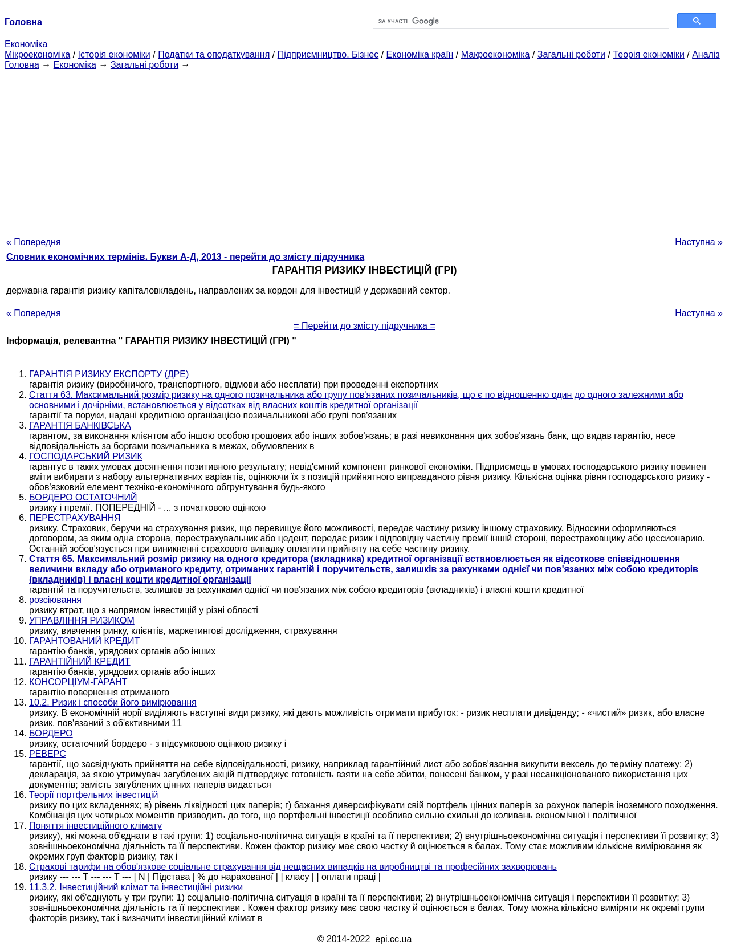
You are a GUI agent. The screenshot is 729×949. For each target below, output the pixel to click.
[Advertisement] (365, 150)
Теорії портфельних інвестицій (93, 795)
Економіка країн (420, 54)
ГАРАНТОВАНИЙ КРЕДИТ (84, 641)
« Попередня (33, 242)
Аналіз (706, 54)
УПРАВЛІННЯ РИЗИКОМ (82, 620)
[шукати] (520, 21)
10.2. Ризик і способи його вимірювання (113, 702)
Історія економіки (114, 54)
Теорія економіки (648, 54)
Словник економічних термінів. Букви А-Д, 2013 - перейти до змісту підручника (185, 257)
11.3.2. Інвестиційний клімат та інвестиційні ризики (136, 887)
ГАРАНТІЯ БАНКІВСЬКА (80, 425)
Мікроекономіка (37, 54)
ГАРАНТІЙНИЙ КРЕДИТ (80, 661)
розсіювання (55, 600)
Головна (22, 65)
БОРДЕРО (51, 733)
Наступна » (699, 242)
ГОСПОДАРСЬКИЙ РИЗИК (85, 456)
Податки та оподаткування (214, 54)
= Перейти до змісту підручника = (364, 326)
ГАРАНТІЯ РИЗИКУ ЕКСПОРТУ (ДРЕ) (109, 374)
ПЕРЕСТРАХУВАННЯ (75, 518)
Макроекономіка (495, 54)
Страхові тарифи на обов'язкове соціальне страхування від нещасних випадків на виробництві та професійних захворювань (293, 866)
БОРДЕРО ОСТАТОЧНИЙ (83, 497)
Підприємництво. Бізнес (328, 54)
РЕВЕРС (47, 754)
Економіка (26, 44)
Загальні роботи (571, 54)
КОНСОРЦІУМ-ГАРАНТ (78, 682)
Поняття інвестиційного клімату (95, 825)
